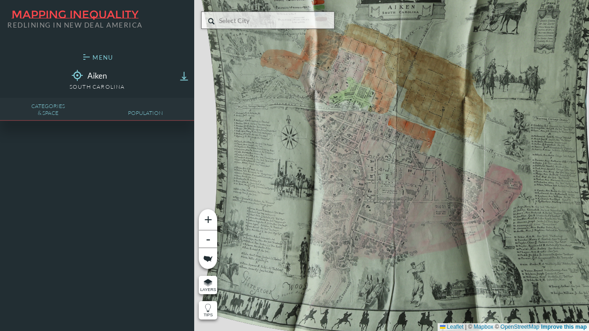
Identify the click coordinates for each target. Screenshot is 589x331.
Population (145, 112)
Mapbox (483, 327)
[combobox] (219, 20)
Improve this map (564, 327)
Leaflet (451, 327)
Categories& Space (48, 109)
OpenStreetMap (520, 327)
